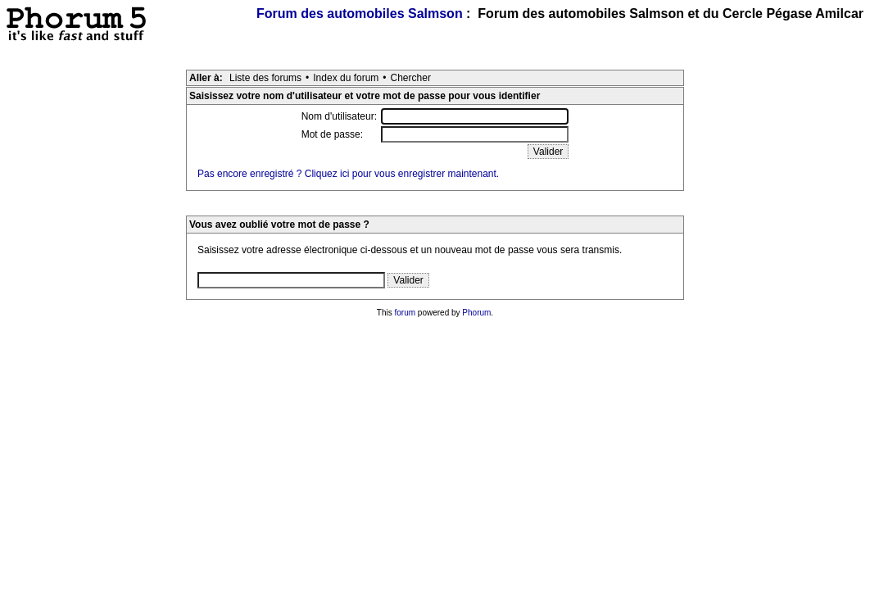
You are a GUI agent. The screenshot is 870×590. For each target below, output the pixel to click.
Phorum (476, 312)
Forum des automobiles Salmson (359, 13)
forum (405, 312)
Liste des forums (265, 78)
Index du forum (345, 78)
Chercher (411, 78)
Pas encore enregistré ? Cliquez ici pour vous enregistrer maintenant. (348, 173)
